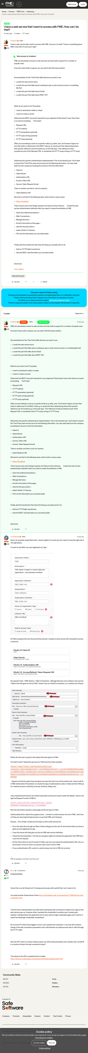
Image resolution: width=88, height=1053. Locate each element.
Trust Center (57, 1016)
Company (6, 1016)
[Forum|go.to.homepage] (10, 4)
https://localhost (22, 201)
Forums (11, 12)
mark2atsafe (14, 537)
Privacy (68, 1016)
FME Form (20, 12)
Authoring (30, 12)
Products (16, 1016)
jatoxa (12, 870)
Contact (47, 1016)
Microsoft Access (18, 276)
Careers (37, 1016)
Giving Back (27, 1016)
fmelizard (13, 41)
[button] (2, 5)
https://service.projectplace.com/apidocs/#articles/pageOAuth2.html (36, 959)
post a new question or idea (59, 300)
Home (4, 12)
